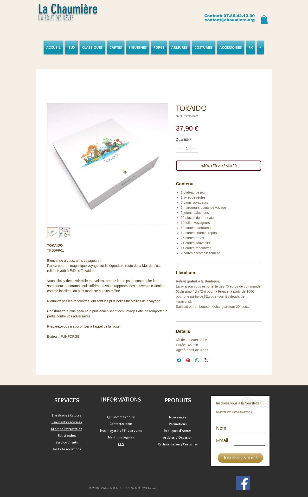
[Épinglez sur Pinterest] (188, 360)
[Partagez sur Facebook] (179, 360)
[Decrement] (180, 148)
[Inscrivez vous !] (240, 458)
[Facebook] (243, 483)
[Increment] (194, 148)
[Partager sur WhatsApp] (197, 360)
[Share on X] (206, 360)
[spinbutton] (187, 148)
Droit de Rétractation (66, 429)
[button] (264, 19)
